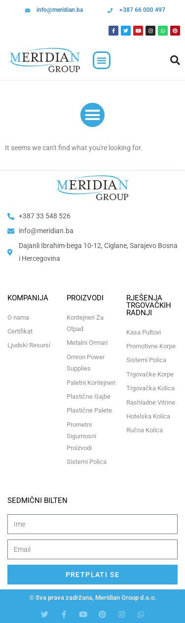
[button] (102, 60)
